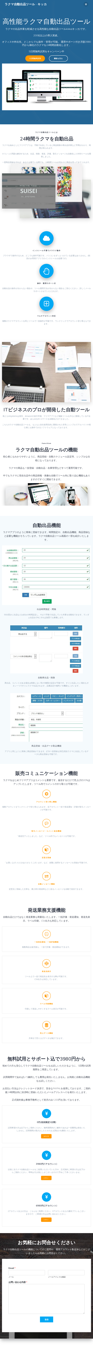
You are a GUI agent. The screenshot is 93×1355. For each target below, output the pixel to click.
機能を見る (58, 58)
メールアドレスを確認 (57, 1277)
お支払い (46, 1178)
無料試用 (46, 1136)
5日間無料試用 (35, 58)
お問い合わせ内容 (17, 1282)
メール (11, 1277)
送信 (46, 1319)
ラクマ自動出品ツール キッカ (26, 4)
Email (11, 1268)
